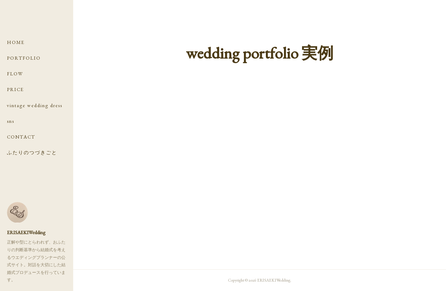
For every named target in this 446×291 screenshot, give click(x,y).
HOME (16, 42)
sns (10, 121)
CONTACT (21, 137)
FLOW (15, 73)
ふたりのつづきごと (32, 152)
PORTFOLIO (24, 58)
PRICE (15, 89)
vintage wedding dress (34, 105)
